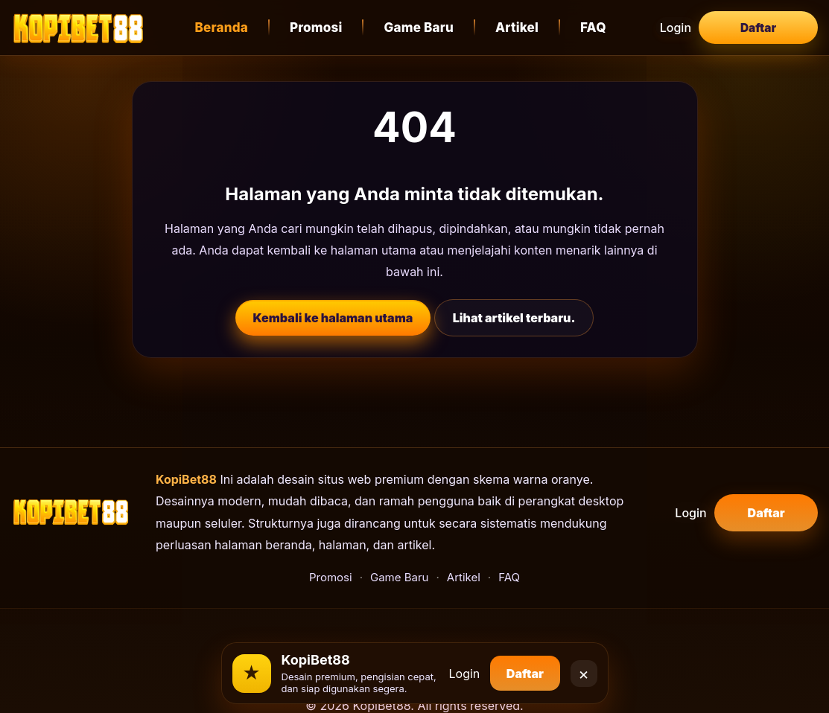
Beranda (225, 27)
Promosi (320, 27)
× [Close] (583, 667)
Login (680, 27)
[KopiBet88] (78, 27)
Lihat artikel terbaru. (514, 317)
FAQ (598, 27)
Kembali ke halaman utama (333, 317)
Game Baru (423, 27)
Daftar (758, 27)
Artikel (521, 27)
